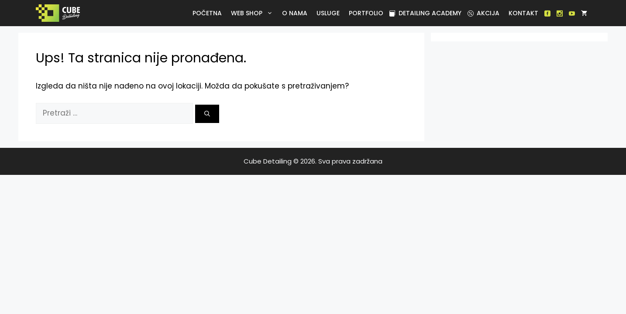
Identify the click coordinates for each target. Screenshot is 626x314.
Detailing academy (425, 13)
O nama (294, 13)
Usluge (328, 13)
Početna (207, 13)
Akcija (483, 13)
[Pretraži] (207, 114)
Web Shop (253, 13)
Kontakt (523, 13)
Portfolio (366, 13)
